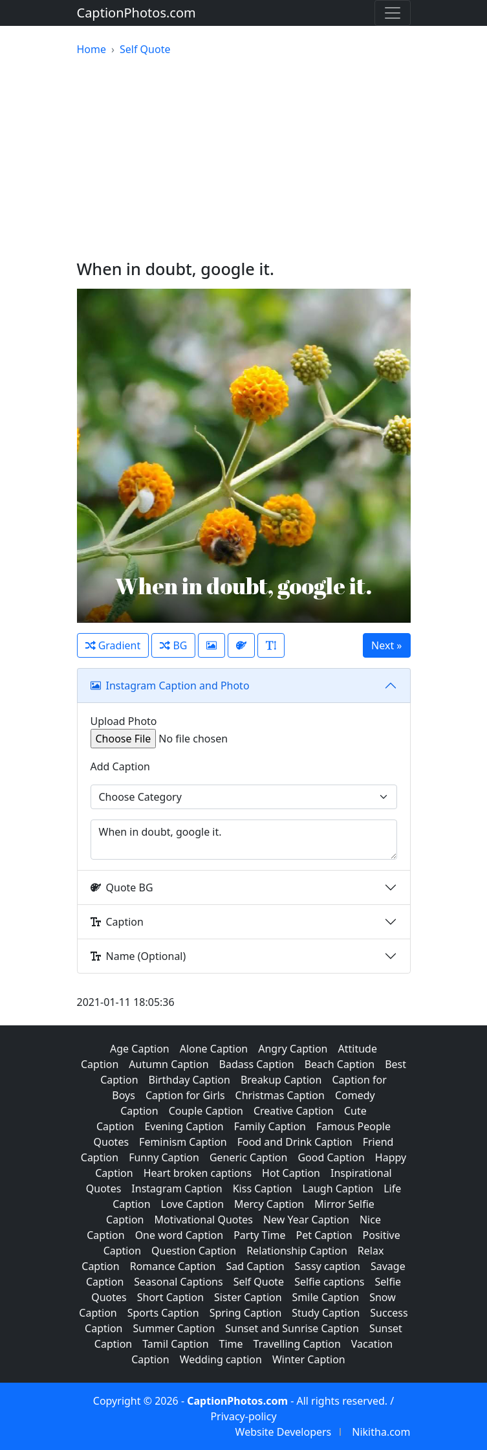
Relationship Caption (296, 1251)
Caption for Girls (185, 1095)
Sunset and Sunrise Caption (292, 1328)
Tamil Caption (175, 1344)
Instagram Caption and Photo (170, 685)
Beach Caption (340, 1064)
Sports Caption (163, 1313)
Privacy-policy (243, 1416)
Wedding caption (221, 1359)
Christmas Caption (280, 1095)
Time (231, 1344)
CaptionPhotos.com (136, 12)
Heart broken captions (198, 1173)
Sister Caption (248, 1297)
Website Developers (283, 1432)
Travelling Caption (297, 1344)
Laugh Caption (338, 1188)
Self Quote (258, 1282)
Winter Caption (308, 1359)
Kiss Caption (262, 1188)
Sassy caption (327, 1266)
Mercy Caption (269, 1204)
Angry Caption (292, 1049)
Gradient (113, 645)
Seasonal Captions (178, 1282)
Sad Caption (255, 1266)
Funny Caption (164, 1157)
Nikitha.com (381, 1432)
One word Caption (179, 1235)
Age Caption (139, 1049)
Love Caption (192, 1204)
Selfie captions (329, 1282)
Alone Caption (214, 1049)
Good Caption (331, 1157)
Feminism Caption (183, 1142)
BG (173, 645)
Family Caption (270, 1126)
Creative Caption (294, 1111)
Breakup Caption (281, 1080)
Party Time (259, 1235)
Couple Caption (206, 1111)
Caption (117, 922)
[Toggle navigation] (392, 13)
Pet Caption (324, 1235)
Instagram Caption (176, 1188)
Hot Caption (291, 1173)
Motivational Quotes (203, 1219)
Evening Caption (183, 1126)
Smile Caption (326, 1297)
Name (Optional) (138, 956)
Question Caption (193, 1251)
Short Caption (170, 1297)
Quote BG (122, 887)
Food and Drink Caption (294, 1142)
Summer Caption (174, 1328)
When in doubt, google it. (244, 840)
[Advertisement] (244, 158)
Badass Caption (256, 1064)
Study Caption (326, 1313)
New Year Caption (306, 1219)
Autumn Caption (168, 1064)
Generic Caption (249, 1157)
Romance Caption (173, 1266)
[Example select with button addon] (244, 797)
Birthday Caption (189, 1080)
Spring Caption (246, 1313)
